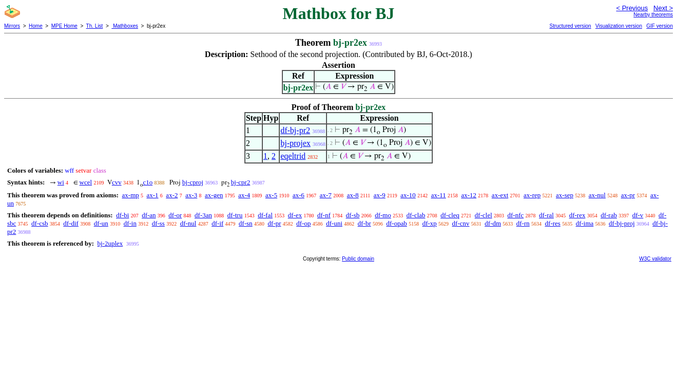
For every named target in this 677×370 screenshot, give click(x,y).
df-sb (353, 215)
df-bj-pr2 (295, 130)
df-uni (334, 223)
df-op (303, 223)
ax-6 (298, 195)
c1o (147, 182)
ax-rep (532, 195)
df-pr (274, 223)
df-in (130, 223)
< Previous (632, 8)
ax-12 (469, 195)
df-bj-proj (622, 223)
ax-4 (244, 195)
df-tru (235, 215)
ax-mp (130, 195)
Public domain (358, 259)
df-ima (585, 223)
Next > (663, 8)
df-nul (188, 223)
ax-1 (153, 195)
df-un (101, 223)
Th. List (94, 26)
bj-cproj (192, 182)
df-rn (523, 223)
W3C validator (655, 259)
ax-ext (500, 195)
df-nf (324, 215)
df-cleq (449, 215)
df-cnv (461, 223)
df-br (364, 223)
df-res (552, 223)
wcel (86, 182)
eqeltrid (292, 156)
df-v (638, 215)
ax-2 (172, 195)
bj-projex (295, 143)
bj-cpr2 (240, 182)
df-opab (396, 223)
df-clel (483, 215)
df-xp (429, 223)
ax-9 (379, 195)
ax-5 (271, 195)
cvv (117, 182)
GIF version (659, 26)
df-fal (265, 215)
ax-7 (326, 195)
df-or (175, 215)
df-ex (295, 215)
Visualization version (618, 26)
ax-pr (628, 195)
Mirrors (12, 26)
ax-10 (408, 195)
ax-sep (564, 195)
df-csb (39, 223)
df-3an (203, 215)
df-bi (122, 215)
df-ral (546, 215)
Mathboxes (124, 26)
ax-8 (353, 195)
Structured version (570, 26)
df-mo (383, 215)
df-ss (158, 223)
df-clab (416, 215)
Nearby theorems (653, 14)
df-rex (577, 215)
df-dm (493, 223)
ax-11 (438, 195)
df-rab (609, 215)
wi (60, 182)
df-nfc (516, 215)
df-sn (246, 223)
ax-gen (214, 195)
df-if (217, 223)
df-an (149, 215)
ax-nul (597, 195)
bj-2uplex (110, 243)
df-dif (71, 223)
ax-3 (191, 195)
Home (36, 26)
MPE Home (64, 26)
